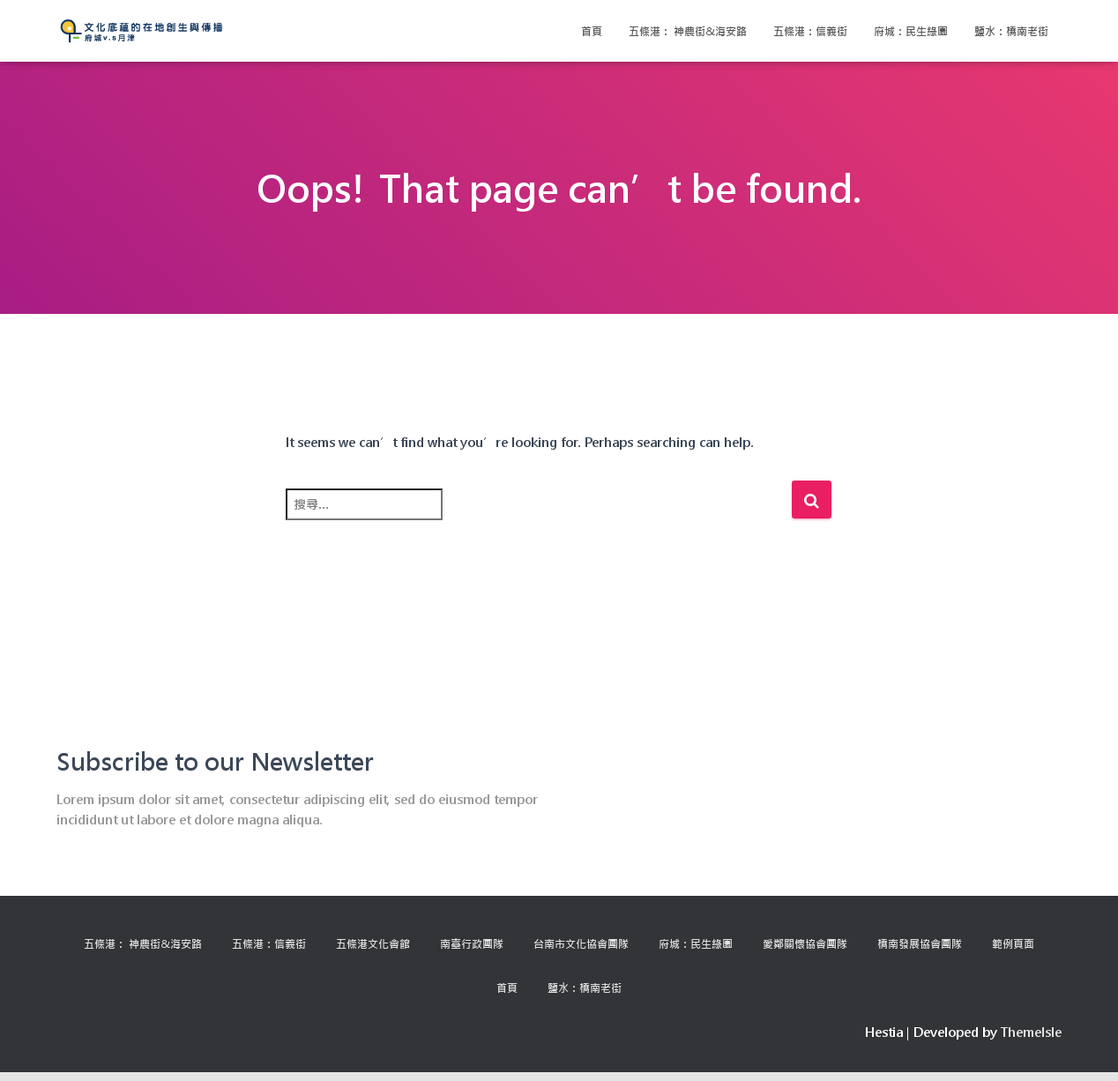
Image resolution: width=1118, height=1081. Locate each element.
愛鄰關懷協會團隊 (805, 943)
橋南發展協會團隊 (919, 943)
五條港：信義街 (810, 31)
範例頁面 (1013, 943)
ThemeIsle (1031, 1032)
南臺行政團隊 (471, 943)
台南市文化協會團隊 (581, 943)
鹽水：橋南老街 (1011, 31)
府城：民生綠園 (911, 31)
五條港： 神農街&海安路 (688, 31)
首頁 (591, 31)
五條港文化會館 (373, 943)
